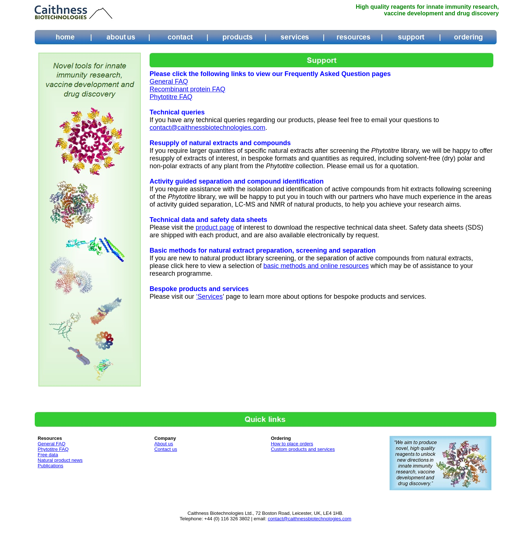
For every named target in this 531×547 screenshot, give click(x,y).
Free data (48, 454)
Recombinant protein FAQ (187, 89)
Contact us (165, 449)
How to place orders (292, 443)
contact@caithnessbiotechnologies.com (207, 127)
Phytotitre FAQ (171, 97)
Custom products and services (303, 449)
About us (163, 443)
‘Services (209, 296)
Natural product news (60, 460)
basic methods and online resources (316, 265)
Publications (50, 465)
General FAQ (169, 81)
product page (215, 227)
